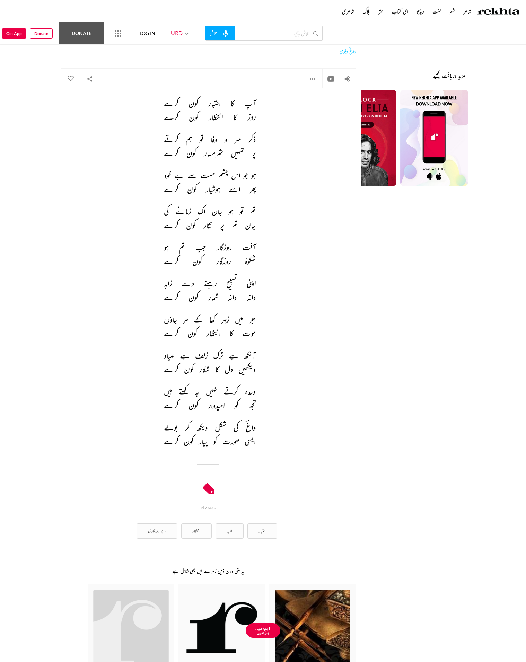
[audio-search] (220, 33)
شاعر (467, 11)
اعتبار (262, 531)
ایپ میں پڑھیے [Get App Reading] (263, 630)
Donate (81, 33)
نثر (380, 11)
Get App (14, 33)
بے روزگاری (157, 531)
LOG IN (147, 33)
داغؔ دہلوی (348, 52)
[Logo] (498, 12)
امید (229, 531)
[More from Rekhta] (118, 33)
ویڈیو (420, 11)
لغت (436, 11)
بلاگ (366, 11)
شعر (452, 11)
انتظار (196, 531)
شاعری (348, 11)
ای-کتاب (400, 11)
